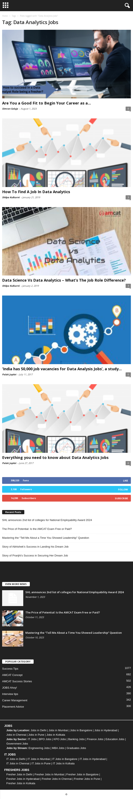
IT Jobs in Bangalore (64, 759)
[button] (126, 5)
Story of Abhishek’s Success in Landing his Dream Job (35, 546)
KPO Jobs (59, 739)
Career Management (14, 700)
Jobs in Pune (36, 734)
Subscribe (121, 498)
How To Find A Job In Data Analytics (36, 191)
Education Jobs (115, 739)
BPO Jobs (45, 739)
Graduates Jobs (76, 748)
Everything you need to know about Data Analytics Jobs (55, 457)
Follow (123, 489)
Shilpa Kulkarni (10, 197)
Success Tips (10, 668)
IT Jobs (32, 739)
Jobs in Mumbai (58, 730)
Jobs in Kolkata (56, 734)
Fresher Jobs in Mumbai (49, 774)
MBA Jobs (58, 748)
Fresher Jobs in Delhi (19, 774)
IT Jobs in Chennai (17, 763)
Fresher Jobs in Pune (87, 778)
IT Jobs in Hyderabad (93, 759)
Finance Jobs (95, 739)
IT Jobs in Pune (41, 763)
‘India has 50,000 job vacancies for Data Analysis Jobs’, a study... (62, 368)
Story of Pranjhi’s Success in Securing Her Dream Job (35, 555)
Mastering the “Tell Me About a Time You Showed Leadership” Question (45, 537)
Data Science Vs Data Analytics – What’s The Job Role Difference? (64, 280)
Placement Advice (13, 706)
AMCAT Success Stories (17, 681)
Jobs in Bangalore (81, 730)
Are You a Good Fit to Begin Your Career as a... (46, 103)
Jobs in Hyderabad (105, 730)
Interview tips (10, 694)
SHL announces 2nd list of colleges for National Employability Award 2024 (47, 520)
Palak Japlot (9, 374)
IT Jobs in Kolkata (63, 763)
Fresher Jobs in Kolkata (20, 783)
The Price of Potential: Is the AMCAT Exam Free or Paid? (37, 528)
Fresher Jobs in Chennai (57, 778)
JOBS (8, 725)
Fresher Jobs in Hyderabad (23, 778)
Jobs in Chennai (16, 734)
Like (125, 480)
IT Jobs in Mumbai (38, 759)
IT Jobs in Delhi (15, 759)
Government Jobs (17, 743)
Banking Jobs (76, 739)
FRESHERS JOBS (16, 770)
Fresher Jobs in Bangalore (82, 774)
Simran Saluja (10, 108)
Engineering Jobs (39, 748)
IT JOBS (10, 754)
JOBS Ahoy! (9, 687)
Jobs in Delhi (38, 730)
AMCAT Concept (12, 675)
